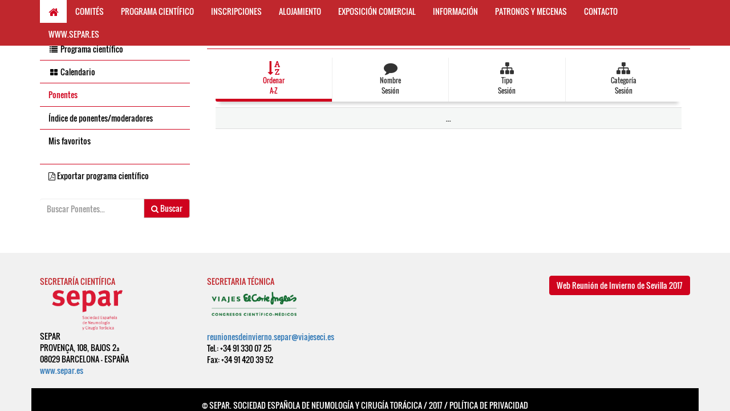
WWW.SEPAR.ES (73, 34)
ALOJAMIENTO (300, 11)
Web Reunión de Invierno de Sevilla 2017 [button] (620, 285)
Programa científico (85, 49)
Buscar (166, 208)
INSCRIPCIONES (236, 11)
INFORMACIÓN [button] (455, 11)
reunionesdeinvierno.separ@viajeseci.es (270, 336)
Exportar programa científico (98, 176)
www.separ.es (61, 370)
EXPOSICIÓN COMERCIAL (377, 11)
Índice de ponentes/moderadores (100, 118)
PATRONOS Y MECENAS (531, 11)
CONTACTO (601, 11)
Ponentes (63, 94)
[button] (274, 80)
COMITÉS (89, 11)
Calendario (71, 72)
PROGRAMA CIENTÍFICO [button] (157, 11)
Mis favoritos (69, 141)
